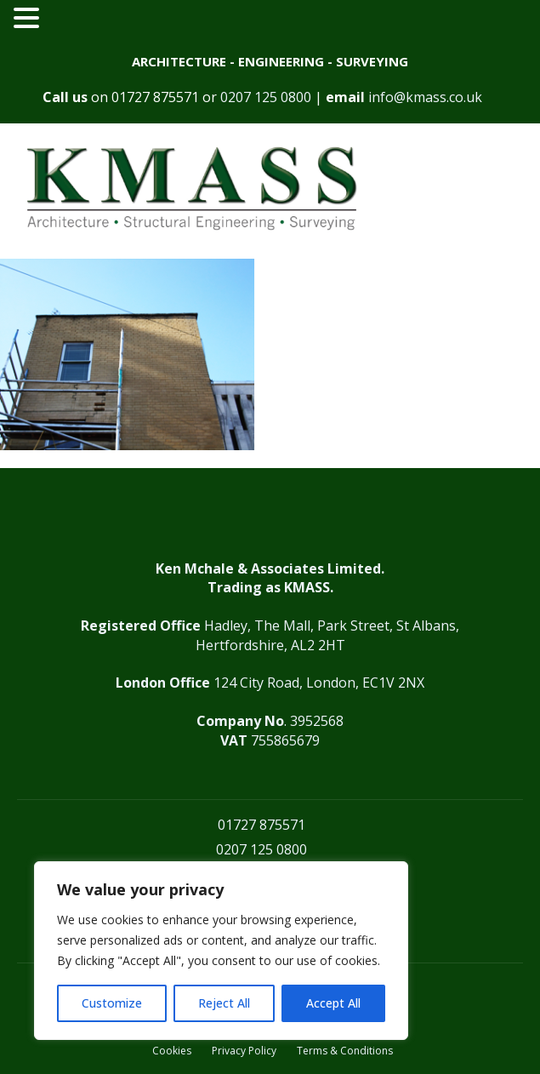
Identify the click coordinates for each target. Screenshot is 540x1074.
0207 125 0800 (265, 97)
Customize (112, 1003)
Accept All (333, 1003)
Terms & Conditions (345, 1051)
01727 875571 (155, 97)
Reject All (224, 1003)
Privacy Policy (244, 1051)
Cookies (171, 1051)
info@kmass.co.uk (425, 97)
